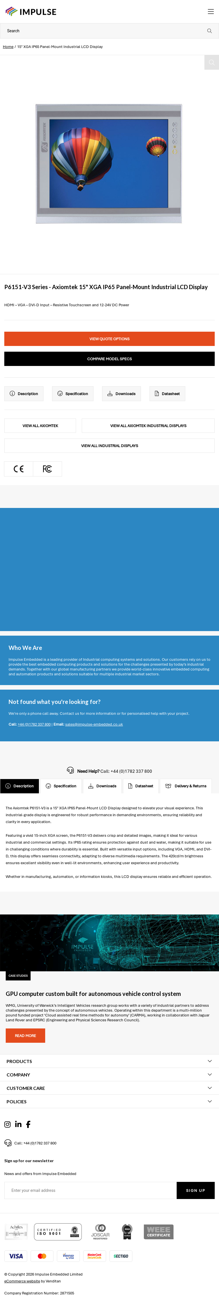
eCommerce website (22, 1281)
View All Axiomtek (40, 425)
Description (24, 393)
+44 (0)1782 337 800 (34, 724)
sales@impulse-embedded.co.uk (94, 724)
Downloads (121, 393)
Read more (25, 1035)
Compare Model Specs (109, 359)
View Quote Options (109, 339)
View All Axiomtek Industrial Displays (148, 425)
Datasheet (167, 393)
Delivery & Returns (185, 786)
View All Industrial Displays (109, 445)
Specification (72, 393)
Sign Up (195, 1190)
